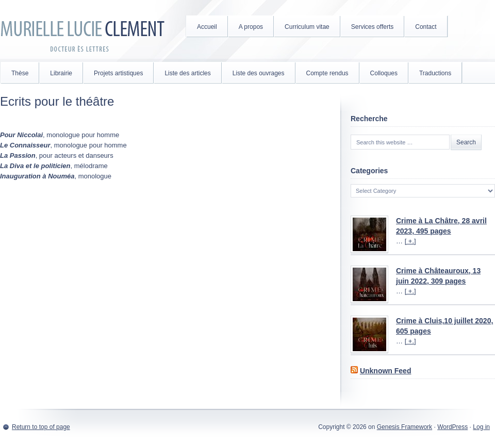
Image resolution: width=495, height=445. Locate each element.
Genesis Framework (404, 427)
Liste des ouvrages (259, 73)
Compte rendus (327, 73)
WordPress (452, 427)
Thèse (19, 73)
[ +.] (410, 241)
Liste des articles (187, 73)
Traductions (435, 73)
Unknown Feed (385, 371)
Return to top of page (41, 427)
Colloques (384, 73)
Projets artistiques (118, 73)
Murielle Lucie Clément (82, 31)
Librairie (61, 73)
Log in (481, 427)
